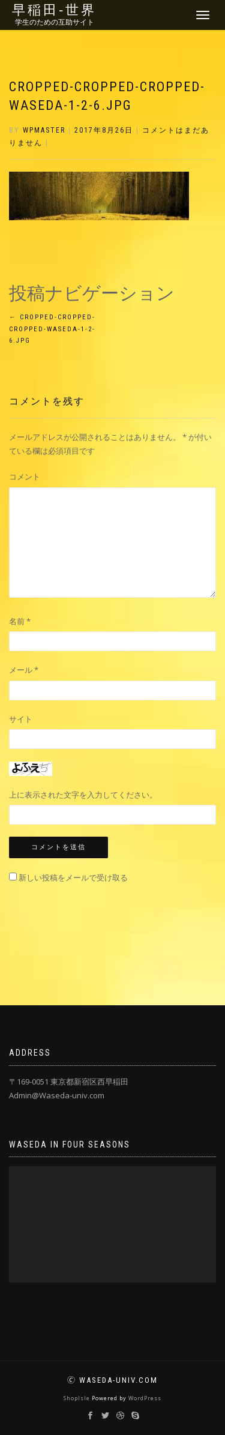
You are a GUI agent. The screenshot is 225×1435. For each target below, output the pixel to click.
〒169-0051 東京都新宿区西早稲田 (68, 1081)
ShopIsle (78, 1398)
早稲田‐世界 (54, 10)
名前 (20, 621)
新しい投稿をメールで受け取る (73, 877)
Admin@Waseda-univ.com (56, 1095)
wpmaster (44, 130)
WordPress (144, 1398)
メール (23, 669)
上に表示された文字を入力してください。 (83, 794)
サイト (20, 719)
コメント (24, 476)
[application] (112, 1224)
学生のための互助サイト (54, 22)
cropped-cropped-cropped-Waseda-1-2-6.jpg (52, 329)
